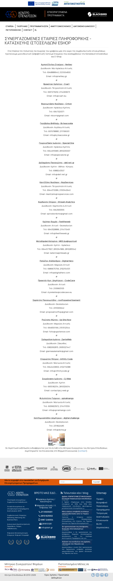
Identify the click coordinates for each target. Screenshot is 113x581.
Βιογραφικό (101, 502)
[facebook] (93, 575)
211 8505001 (46, 511)
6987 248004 (47, 519)
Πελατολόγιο (102, 506)
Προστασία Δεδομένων (60, 576)
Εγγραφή (96, 482)
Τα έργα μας (102, 513)
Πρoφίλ (100, 499)
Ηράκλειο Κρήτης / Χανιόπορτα (45, 500)
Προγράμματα (102, 509)
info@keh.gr (47, 527)
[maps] (98, 575)
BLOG (99, 524)
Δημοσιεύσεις (102, 527)
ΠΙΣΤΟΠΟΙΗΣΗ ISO (13, 30)
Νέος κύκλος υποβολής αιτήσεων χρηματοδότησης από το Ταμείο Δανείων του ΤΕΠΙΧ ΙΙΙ (75, 513)
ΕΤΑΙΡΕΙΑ (10, 26)
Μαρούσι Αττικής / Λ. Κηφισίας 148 (45, 506)
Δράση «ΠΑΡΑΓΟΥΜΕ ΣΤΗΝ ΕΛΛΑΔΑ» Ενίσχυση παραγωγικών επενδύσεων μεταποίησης (77, 498)
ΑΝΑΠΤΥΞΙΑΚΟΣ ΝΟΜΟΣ (61, 26)
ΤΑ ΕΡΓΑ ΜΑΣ (22, 26)
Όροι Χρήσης (50, 575)
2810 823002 (47, 515)
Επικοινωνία (102, 520)
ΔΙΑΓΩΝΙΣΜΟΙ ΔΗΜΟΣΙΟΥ (84, 26)
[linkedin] (102, 575)
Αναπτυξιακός (102, 516)
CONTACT (28, 30)
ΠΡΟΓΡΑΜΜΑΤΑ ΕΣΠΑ (39, 26)
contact (82, 451)
